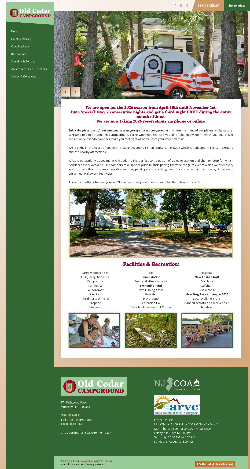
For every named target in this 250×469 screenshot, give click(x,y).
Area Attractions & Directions (29, 69)
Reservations (18, 54)
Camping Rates (20, 46)
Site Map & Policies (23, 61)
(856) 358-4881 (71, 415)
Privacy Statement (96, 464)
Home (14, 31)
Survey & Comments (23, 76)
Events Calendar (21, 39)
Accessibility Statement (72, 464)
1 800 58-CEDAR (209, 5)
